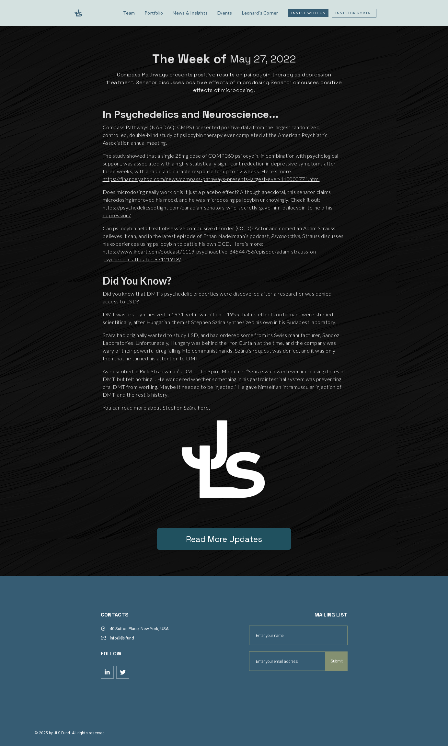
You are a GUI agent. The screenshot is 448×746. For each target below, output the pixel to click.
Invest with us (308, 13)
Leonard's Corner (260, 13)
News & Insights (190, 13)
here (203, 407)
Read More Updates (224, 539)
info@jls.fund (122, 637)
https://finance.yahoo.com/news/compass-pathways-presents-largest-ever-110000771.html (211, 179)
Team (129, 13)
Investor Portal (354, 13)
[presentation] (298, 686)
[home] (93, 12)
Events (224, 13)
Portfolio (153, 13)
